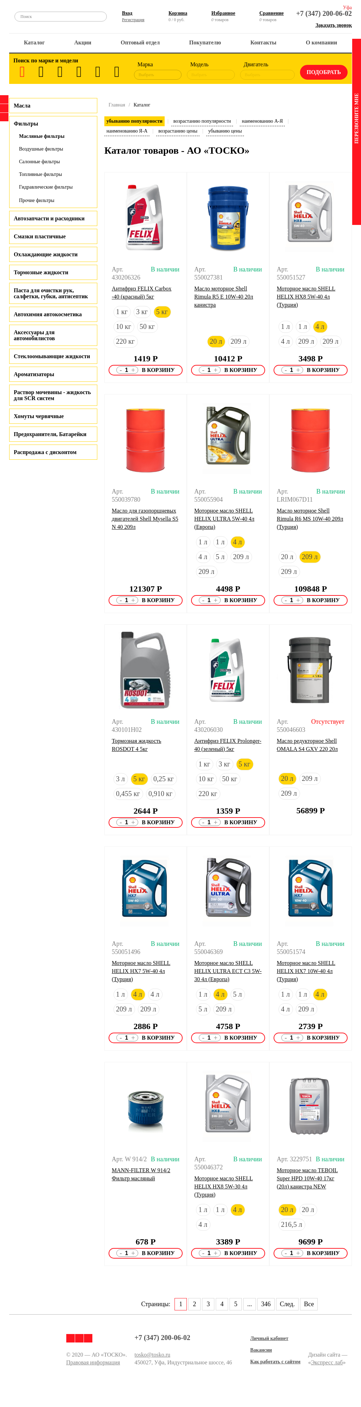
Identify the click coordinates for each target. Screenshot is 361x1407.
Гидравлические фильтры (46, 187)
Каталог (34, 42)
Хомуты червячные (39, 416)
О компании (321, 42)
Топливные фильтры (40, 174)
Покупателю (205, 42)
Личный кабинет (269, 1338)
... (249, 1304)
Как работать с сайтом (275, 1361)
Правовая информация (93, 1362)
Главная (117, 105)
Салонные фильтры (39, 161)
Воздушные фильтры (41, 149)
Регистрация (133, 19)
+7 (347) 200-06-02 (324, 13)
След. (287, 1304)
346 (266, 1304)
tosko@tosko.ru (152, 1355)
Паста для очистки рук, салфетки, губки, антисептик (51, 293)
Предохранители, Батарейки (50, 434)
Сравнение (271, 13)
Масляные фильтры (42, 136)
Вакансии (261, 1350)
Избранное (223, 13)
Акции (82, 42)
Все (309, 1304)
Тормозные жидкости (41, 272)
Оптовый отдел (140, 42)
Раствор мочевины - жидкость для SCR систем (52, 395)
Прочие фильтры (36, 200)
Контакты (263, 42)
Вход (127, 13)
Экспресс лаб (327, 1362)
